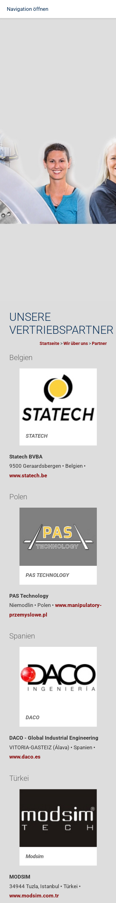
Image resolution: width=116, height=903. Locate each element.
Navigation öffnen (27, 9)
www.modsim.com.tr (34, 895)
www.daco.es (25, 757)
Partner (99, 343)
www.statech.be (28, 475)
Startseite (49, 343)
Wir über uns (75, 343)
